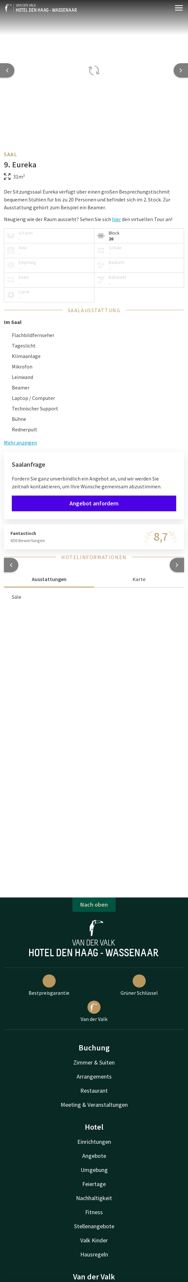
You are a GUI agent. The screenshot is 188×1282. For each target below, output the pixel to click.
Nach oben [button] (94, 904)
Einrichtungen (94, 1141)
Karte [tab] (139, 579)
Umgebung (94, 1170)
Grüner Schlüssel (139, 985)
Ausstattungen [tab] (49, 579)
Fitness (94, 1212)
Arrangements (94, 1076)
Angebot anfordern (94, 503)
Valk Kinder (94, 1240)
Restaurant (94, 1090)
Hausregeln (94, 1254)
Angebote (94, 1155)
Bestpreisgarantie (48, 985)
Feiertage (94, 1184)
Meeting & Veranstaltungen (94, 1104)
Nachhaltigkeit (94, 1198)
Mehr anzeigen (20, 442)
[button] (11, 565)
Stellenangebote (94, 1226)
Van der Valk (94, 1011)
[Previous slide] (7, 70)
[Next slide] (181, 70)
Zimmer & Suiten (94, 1062)
